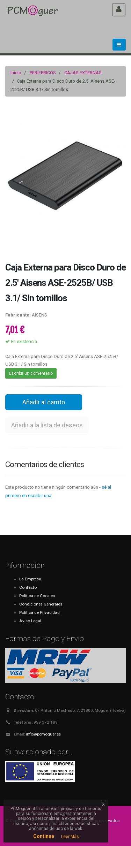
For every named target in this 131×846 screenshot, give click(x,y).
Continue (43, 836)
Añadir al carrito (43, 402)
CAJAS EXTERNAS (83, 72)
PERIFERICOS (43, 72)
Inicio (15, 72)
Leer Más (70, 836)
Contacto (28, 587)
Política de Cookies (37, 595)
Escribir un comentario (31, 373)
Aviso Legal (30, 620)
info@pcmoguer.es (43, 734)
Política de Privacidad (39, 612)
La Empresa (30, 579)
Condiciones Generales (40, 604)
